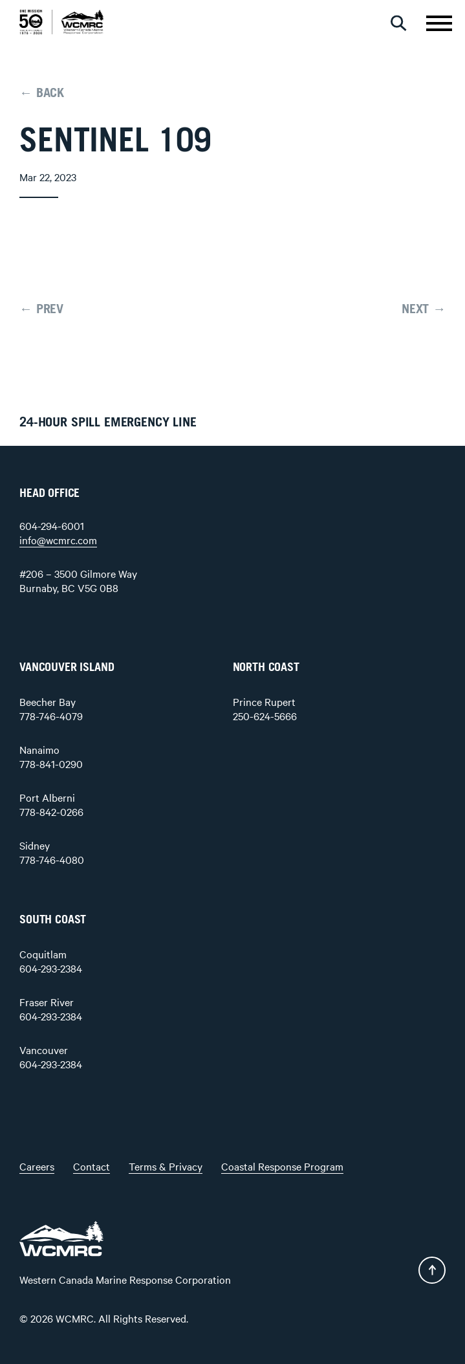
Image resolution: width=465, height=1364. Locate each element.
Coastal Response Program (282, 1166)
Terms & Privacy (165, 1166)
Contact (91, 1166)
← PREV (41, 309)
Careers (36, 1166)
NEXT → (424, 309)
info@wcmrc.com (58, 540)
